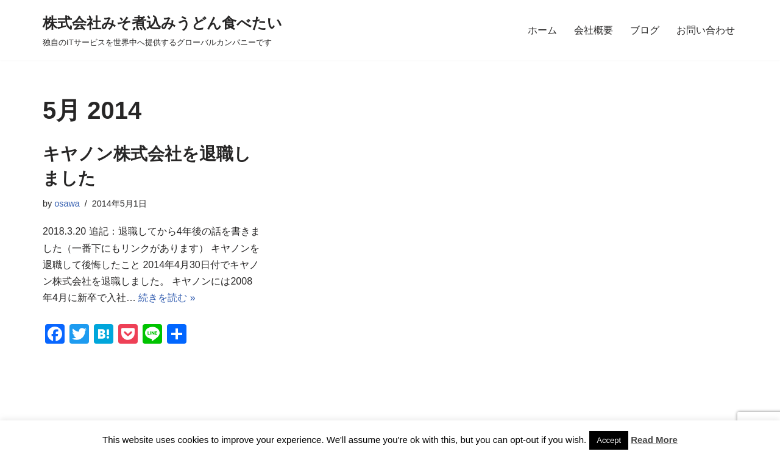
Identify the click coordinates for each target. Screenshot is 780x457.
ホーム (542, 30)
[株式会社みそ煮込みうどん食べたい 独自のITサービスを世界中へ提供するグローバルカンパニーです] (162, 30)
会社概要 (593, 30)
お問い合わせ (705, 30)
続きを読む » (166, 297)
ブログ (644, 30)
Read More (654, 439)
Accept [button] (609, 440)
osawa (67, 203)
